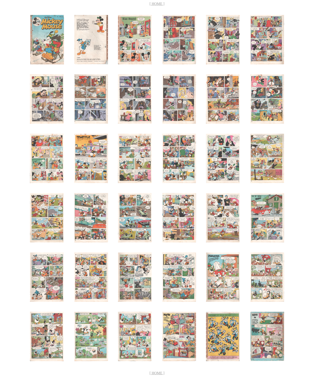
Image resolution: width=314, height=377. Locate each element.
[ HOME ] (157, 4)
